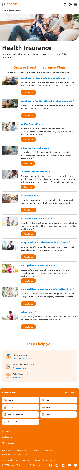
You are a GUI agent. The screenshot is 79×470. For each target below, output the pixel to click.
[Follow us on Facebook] (56, 465)
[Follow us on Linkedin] (63, 465)
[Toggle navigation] (75, 4)
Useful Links (7, 437)
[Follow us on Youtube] (69, 465)
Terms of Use (48, 450)
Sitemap (36, 450)
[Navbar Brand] (9, 4)
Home (4, 10)
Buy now (28, 163)
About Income (8, 443)
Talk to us (28, 92)
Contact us (17, 377)
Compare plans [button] (19, 368)
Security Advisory (23, 450)
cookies (11, 460)
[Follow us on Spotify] (75, 465)
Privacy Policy (7, 450)
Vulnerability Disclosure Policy (14, 454)
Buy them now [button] (9, 392)
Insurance (6, 431)
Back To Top (70, 392)
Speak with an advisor (22, 358)
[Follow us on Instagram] (50, 465)
